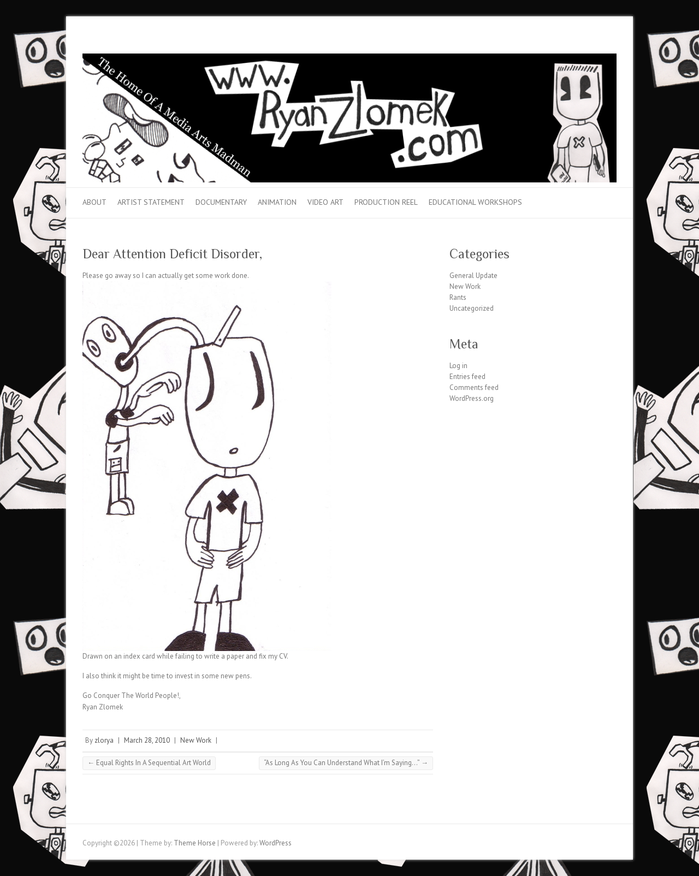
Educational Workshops (475, 202)
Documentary (221, 202)
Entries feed (467, 376)
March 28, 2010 (147, 740)
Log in (458, 365)
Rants (457, 297)
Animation (277, 202)
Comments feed (474, 387)
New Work (195, 740)
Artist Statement (151, 202)
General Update (473, 275)
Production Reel (386, 202)
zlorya (104, 740)
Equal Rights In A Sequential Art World (149, 762)
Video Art (325, 202)
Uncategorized (471, 308)
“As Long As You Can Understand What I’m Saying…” (346, 762)
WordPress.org (471, 398)
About (94, 202)
